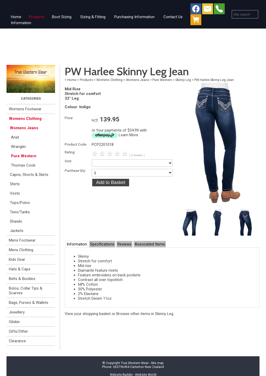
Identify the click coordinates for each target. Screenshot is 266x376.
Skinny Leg (183, 80)
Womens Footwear (25, 109)
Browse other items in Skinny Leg (144, 313)
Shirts (15, 184)
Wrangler (18, 146)
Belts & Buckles (22, 278)
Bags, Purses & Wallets (28, 302)
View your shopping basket (88, 313)
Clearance (17, 341)
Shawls (16, 221)
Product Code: (76, 144)
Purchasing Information (134, 17)
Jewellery (17, 312)
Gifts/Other (18, 331)
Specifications (102, 244)
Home (16, 17)
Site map (157, 363)
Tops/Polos (20, 202)
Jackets (16, 230)
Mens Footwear (22, 240)
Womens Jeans (24, 128)
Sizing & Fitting (92, 17)
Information (21, 22)
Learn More (128, 135)
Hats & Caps (19, 269)
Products (36, 17)
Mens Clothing (21, 250)
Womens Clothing (25, 118)
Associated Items (150, 244)
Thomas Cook (23, 165)
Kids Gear (17, 259)
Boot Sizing (61, 17)
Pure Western (23, 156)
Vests (15, 193)
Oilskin (14, 321)
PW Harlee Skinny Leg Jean (214, 80)
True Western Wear (135, 363)
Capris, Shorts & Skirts (29, 174)
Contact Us (173, 17)
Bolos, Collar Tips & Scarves (25, 290)
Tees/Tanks (20, 212)
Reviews (124, 244)
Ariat (15, 137)
